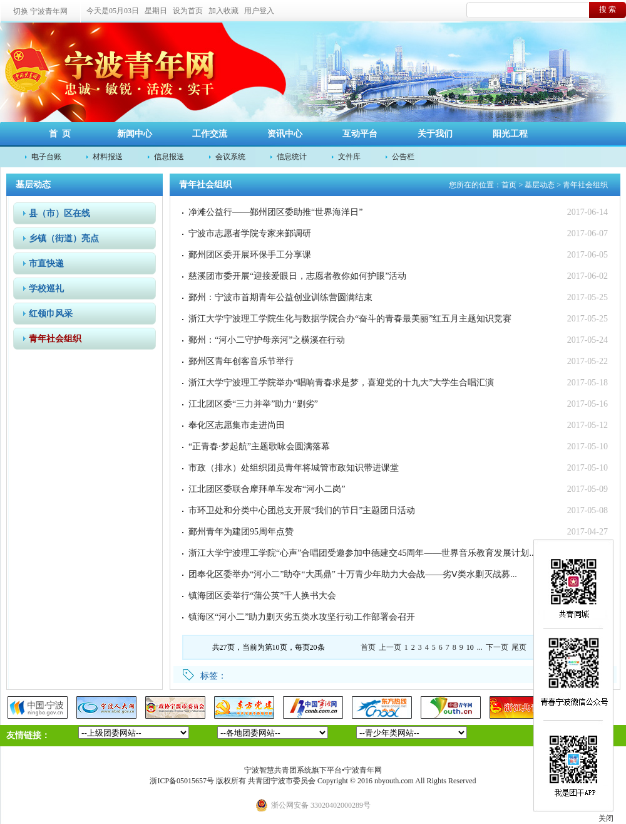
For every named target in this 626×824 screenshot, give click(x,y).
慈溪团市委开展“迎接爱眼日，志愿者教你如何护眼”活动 (297, 276)
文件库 (349, 156)
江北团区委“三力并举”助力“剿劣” (253, 404)
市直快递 (46, 263)
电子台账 (46, 156)
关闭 (605, 818)
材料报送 (108, 156)
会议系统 (230, 156)
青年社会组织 (55, 338)
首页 (508, 184)
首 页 (60, 133)
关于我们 (435, 133)
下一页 (497, 647)
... (480, 647)
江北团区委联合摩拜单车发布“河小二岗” (266, 489)
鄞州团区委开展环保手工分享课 (249, 254)
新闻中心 (134, 133)
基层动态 (540, 184)
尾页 (518, 647)
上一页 (390, 647)
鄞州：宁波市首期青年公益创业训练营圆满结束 (280, 297)
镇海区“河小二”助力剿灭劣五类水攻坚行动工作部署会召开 (301, 617)
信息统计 (292, 156)
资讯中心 (284, 133)
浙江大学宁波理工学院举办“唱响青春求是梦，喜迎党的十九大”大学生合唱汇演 (341, 382)
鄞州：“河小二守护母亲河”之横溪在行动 (266, 340)
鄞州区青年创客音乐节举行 (241, 361)
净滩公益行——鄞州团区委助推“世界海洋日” (275, 212)
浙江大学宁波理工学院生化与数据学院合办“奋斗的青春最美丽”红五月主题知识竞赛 (349, 318)
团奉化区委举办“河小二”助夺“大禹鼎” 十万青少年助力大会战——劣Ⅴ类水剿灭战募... (352, 574)
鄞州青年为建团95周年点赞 (241, 531)
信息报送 (169, 156)
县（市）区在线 (59, 213)
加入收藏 (223, 10)
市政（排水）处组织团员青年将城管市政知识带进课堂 (293, 467)
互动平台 (359, 133)
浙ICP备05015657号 (182, 780)
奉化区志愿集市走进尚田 (236, 425)
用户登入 (259, 10)
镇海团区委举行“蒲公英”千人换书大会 (262, 595)
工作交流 (209, 133)
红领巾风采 (51, 313)
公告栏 (403, 156)
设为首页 (188, 10)
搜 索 (607, 9)
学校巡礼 (46, 288)
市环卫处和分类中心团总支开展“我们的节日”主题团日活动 (301, 510)
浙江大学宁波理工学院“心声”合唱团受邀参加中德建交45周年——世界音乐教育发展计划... (362, 553)
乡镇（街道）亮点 (64, 238)
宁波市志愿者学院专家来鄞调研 (249, 233)
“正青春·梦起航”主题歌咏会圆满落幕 (259, 446)
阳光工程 (510, 133)
